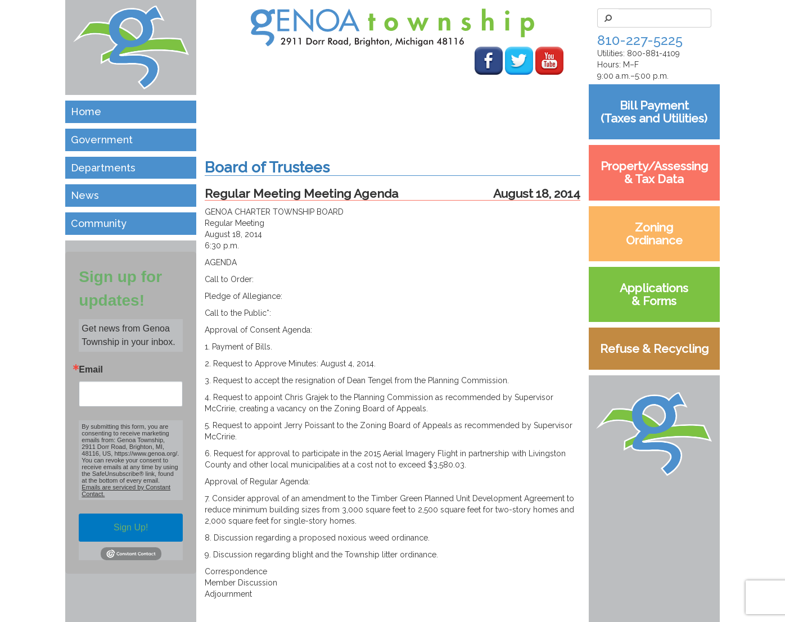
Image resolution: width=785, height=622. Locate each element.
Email (91, 369)
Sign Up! (131, 527)
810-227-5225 (640, 40)
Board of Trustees (267, 167)
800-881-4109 (653, 53)
